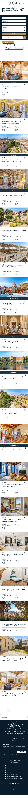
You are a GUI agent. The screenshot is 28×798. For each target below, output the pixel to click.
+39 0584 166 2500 (11, 778)
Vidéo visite (14, 82)
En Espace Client (19, 48)
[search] (14, 34)
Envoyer (10, 14)
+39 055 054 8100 (11, 766)
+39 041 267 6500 (11, 774)
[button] (25, 85)
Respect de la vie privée (8, 739)
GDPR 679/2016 (16, 739)
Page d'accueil (4, 14)
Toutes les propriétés (7, 42)
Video (14, 190)
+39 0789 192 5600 (11, 776)
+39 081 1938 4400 (11, 772)
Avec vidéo (8, 44)
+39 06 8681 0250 (11, 770)
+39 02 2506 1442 (11, 768)
